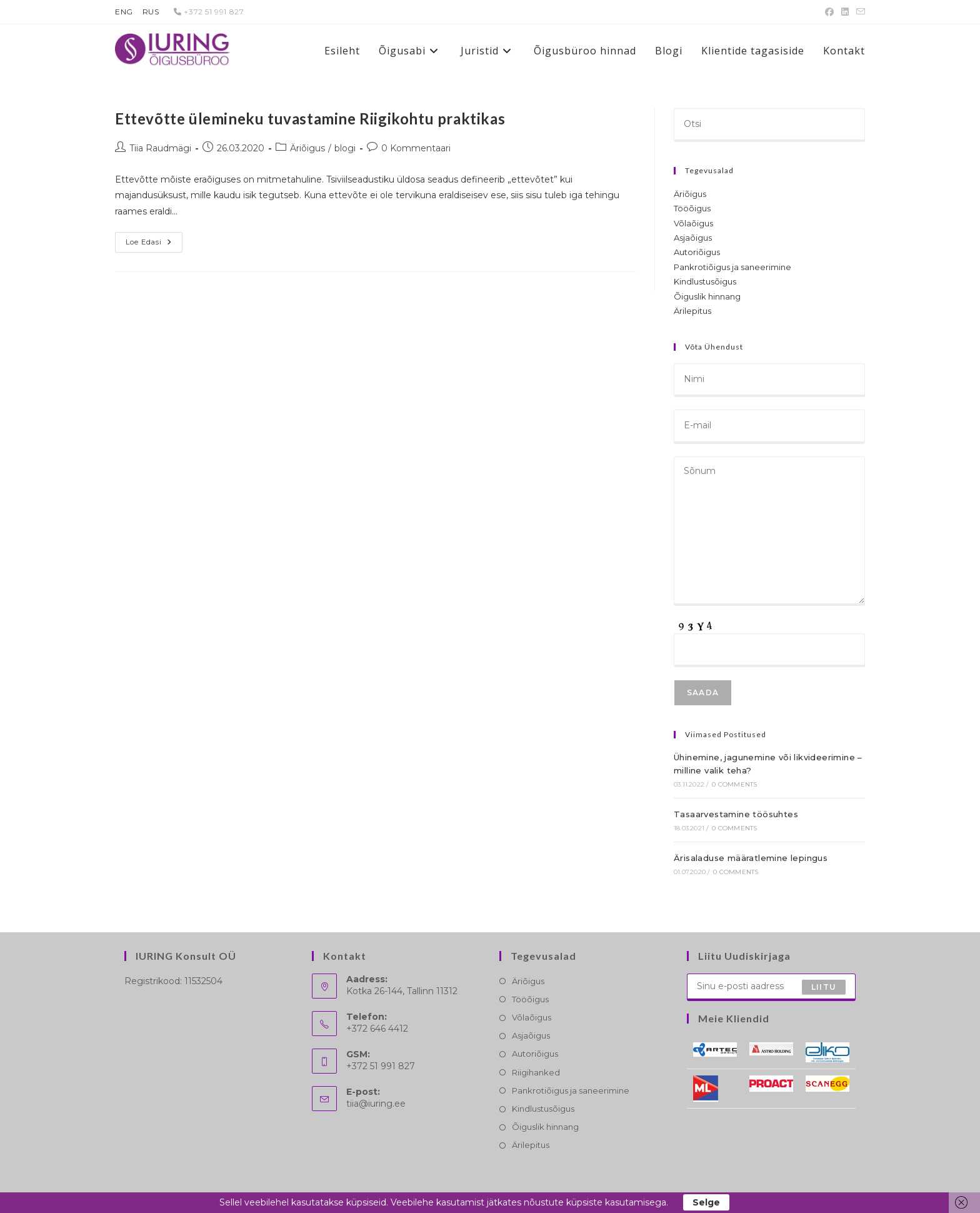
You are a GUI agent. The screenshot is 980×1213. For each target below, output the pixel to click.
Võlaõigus (693, 223)
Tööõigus (692, 208)
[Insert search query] (769, 125)
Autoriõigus (697, 252)
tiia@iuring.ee (376, 1103)
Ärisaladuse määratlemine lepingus (751, 858)
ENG (124, 11)
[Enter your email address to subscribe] (771, 987)
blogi (345, 148)
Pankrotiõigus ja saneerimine (732, 267)
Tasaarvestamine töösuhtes (736, 814)
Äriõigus (307, 148)
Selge (706, 1202)
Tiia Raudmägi (160, 148)
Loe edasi (154, 245)
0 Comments (734, 784)
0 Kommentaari (416, 148)
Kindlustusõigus (705, 281)
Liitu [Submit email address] (823, 987)
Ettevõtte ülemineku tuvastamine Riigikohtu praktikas (310, 118)
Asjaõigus (693, 238)
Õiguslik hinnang (707, 296)
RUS (150, 11)
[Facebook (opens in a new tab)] (829, 12)
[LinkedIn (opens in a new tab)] (845, 12)
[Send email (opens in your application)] (858, 12)
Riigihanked (536, 1072)
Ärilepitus (692, 311)
